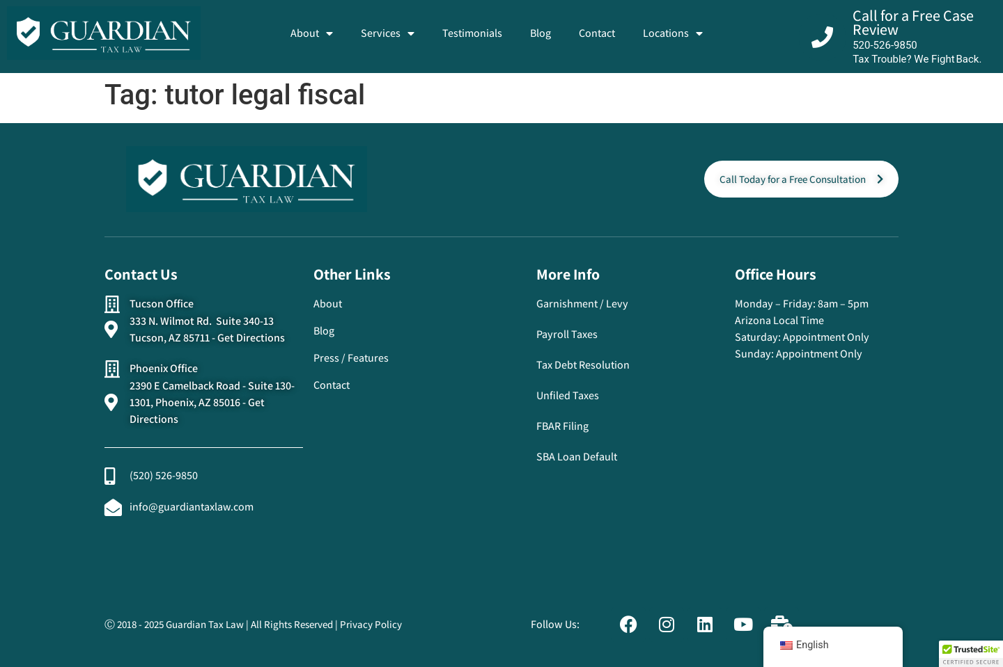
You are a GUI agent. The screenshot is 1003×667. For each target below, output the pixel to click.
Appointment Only (826, 337)
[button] (971, 654)
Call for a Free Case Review (913, 22)
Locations (673, 33)
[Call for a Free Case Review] (822, 37)
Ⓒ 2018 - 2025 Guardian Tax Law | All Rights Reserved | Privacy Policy (253, 624)
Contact (597, 33)
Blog (540, 33)
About (311, 33)
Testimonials (472, 33)
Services (387, 33)
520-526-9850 (885, 45)
